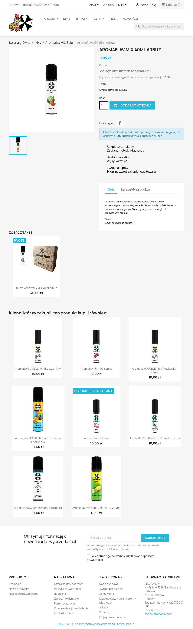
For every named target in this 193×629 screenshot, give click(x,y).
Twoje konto (110, 577)
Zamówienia (107, 593)
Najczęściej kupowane (23, 593)
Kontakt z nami (63, 613)
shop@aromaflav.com (158, 614)
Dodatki (81, 19)
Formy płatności (64, 603)
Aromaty (51, 19)
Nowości (130, 19)
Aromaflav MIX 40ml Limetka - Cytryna (96, 507)
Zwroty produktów (111, 589)
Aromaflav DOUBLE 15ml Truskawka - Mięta (155, 370)
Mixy (66, 19)
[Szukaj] (159, 26)
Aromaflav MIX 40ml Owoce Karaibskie (38, 507)
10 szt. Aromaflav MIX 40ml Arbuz (36, 288)
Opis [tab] (111, 190)
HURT (114, 19)
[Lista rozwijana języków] (93, 5)
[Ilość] (103, 105)
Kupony (104, 612)
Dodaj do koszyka (132, 105)
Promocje (15, 584)
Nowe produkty (19, 589)
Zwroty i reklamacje (66, 598)
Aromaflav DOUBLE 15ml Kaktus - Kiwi (38, 368)
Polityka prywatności (67, 589)
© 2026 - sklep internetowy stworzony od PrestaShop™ (96, 624)
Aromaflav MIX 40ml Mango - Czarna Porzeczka (38, 440)
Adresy (104, 607)
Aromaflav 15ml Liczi (96, 438)
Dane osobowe (109, 584)
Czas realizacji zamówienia (71, 608)
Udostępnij (119, 123)
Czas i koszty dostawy (68, 584)
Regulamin (60, 593)
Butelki (99, 19)
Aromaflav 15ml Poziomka (96, 368)
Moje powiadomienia (112, 617)
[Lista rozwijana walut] (121, 5)
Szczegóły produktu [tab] (135, 190)
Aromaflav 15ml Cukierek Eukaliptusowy (155, 438)
